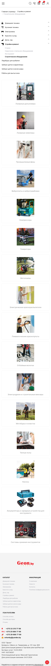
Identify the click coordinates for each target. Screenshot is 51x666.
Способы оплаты (8, 616)
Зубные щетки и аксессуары (12, 604)
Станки (7, 48)
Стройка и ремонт (8, 595)
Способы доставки (9, 619)
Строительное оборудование (16, 57)
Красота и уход (7, 590)
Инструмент (9, 54)
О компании (33, 581)
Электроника (7, 587)
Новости (32, 584)
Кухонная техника (8, 584)
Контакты (32, 587)
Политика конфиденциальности (39, 590)
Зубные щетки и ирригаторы (12, 601)
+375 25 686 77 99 (13, 632)
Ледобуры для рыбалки (10, 598)
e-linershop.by (38, 665)
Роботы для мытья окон (10, 607)
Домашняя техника (9, 581)
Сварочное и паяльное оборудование (19, 51)
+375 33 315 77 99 (11, 629)
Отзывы (5, 622)
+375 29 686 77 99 (11, 635)
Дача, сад (6, 592)
